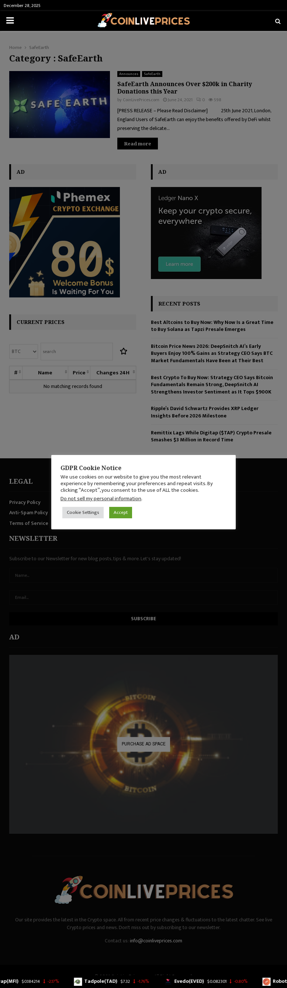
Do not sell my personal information (100, 498)
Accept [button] (121, 512)
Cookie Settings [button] (83, 512)
